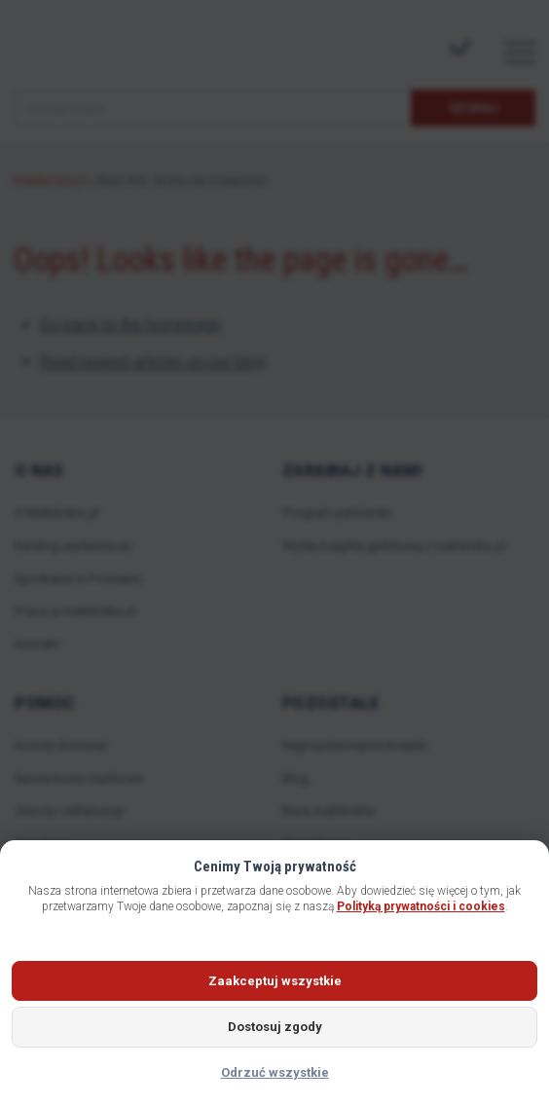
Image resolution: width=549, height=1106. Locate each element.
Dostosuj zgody (275, 1026)
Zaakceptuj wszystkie (275, 981)
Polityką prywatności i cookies (421, 906)
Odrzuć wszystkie (275, 1072)
